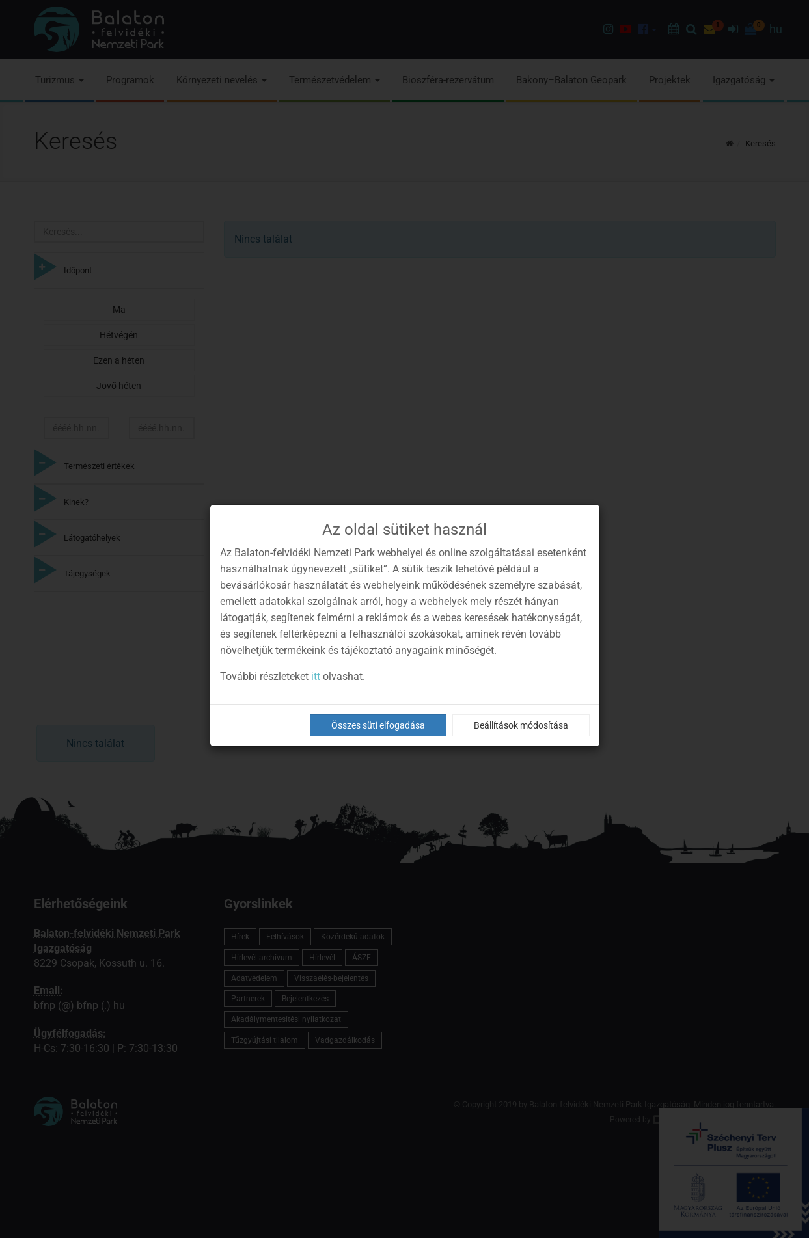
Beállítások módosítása (521, 725)
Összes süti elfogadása (378, 725)
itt (315, 676)
